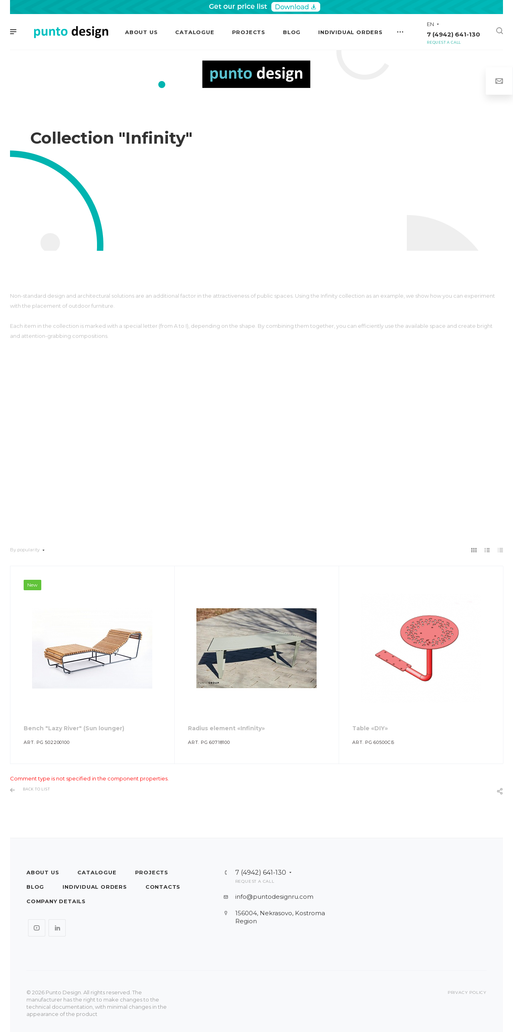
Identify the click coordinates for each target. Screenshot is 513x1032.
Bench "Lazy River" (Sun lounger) (74, 728)
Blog (35, 887)
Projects (151, 872)
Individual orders (95, 887)
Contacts (162, 887)
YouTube (36, 928)
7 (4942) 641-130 (453, 34)
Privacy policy (467, 992)
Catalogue (96, 872)
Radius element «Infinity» (226, 728)
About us (42, 872)
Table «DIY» (370, 728)
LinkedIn (57, 928)
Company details (56, 901)
